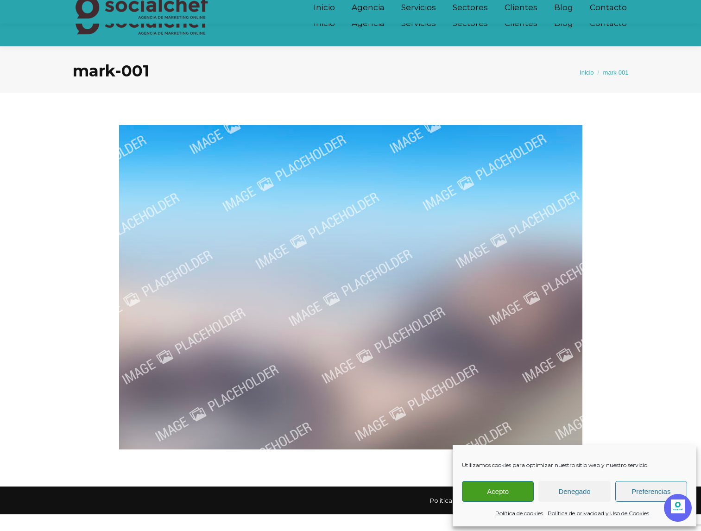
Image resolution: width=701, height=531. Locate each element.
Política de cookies (519, 513)
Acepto (498, 491)
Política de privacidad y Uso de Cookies (598, 513)
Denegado (574, 491)
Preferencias (651, 491)
